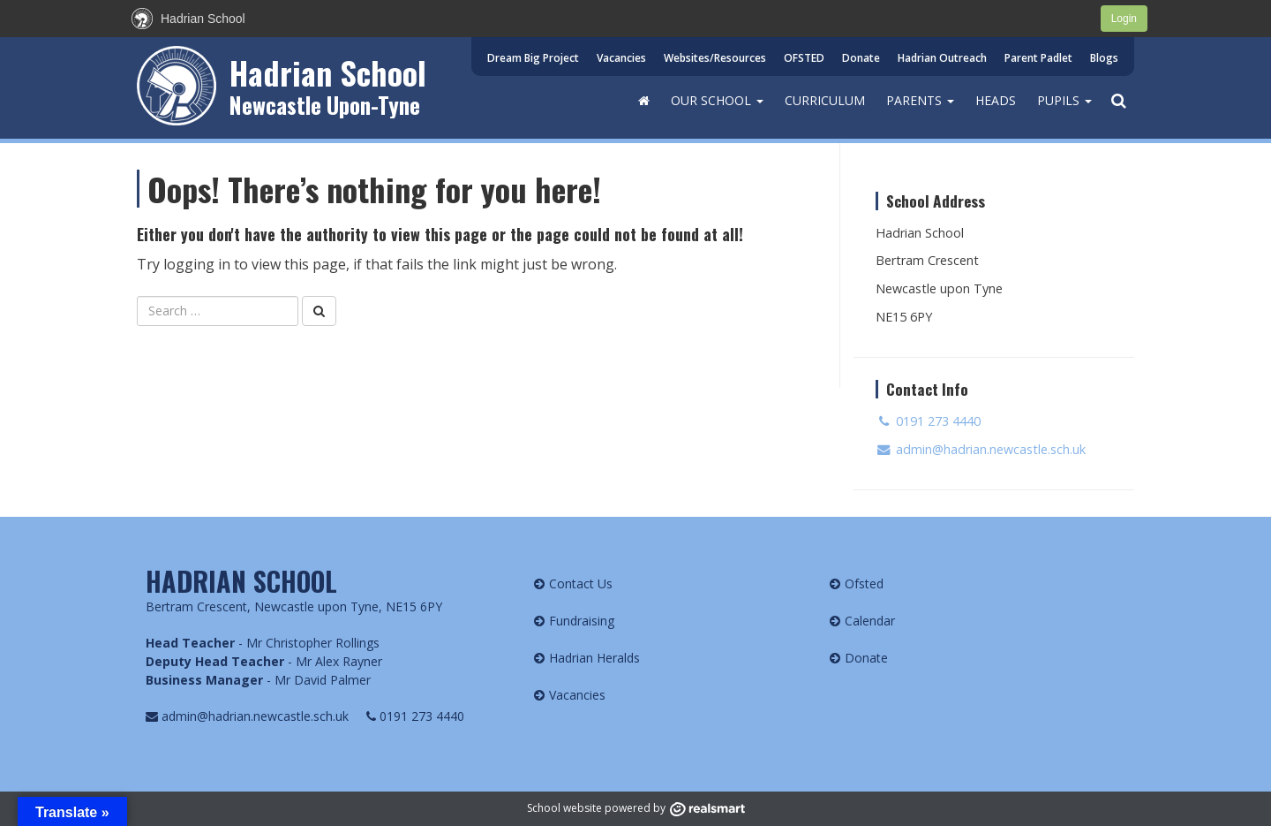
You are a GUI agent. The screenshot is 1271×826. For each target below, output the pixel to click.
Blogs (1104, 57)
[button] (1118, 101)
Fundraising (581, 620)
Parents (920, 100)
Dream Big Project (533, 57)
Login (1124, 18)
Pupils (1064, 100)
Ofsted (864, 583)
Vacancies (621, 57)
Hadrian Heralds (594, 657)
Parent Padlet (1038, 57)
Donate (861, 57)
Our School (717, 100)
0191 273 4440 (928, 421)
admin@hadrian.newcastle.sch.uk (981, 449)
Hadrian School (327, 72)
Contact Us (581, 583)
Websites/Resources (715, 57)
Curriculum (825, 100)
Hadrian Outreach (942, 57)
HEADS (995, 100)
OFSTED (804, 57)
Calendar (870, 620)
